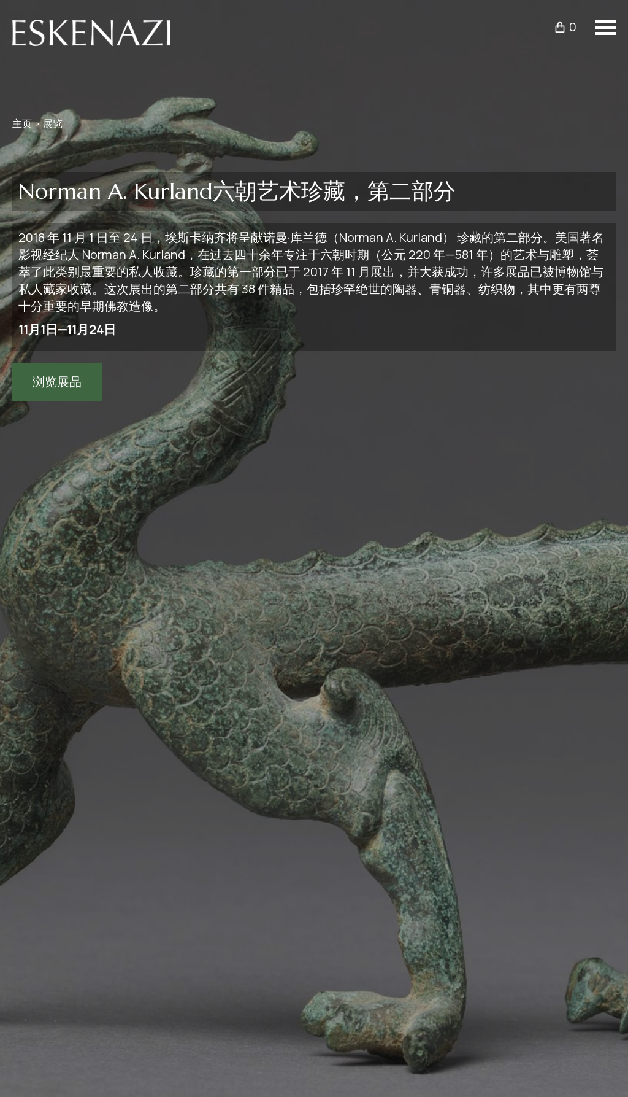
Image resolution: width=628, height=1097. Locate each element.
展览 (53, 123)
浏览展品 (57, 381)
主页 (22, 123)
